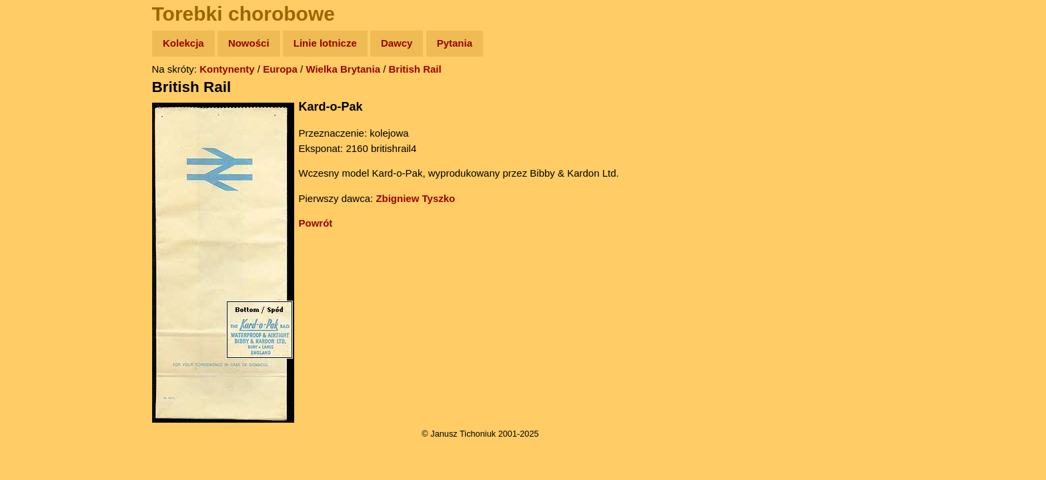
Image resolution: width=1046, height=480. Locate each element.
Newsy (38, 146)
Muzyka (40, 197)
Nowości (249, 43)
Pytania (454, 43)
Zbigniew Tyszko (415, 198)
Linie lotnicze (325, 43)
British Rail (415, 69)
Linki (34, 249)
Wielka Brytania (343, 69)
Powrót (316, 223)
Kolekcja (183, 43)
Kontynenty (227, 69)
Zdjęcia (40, 121)
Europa (280, 69)
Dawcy (397, 43)
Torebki (40, 275)
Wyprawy (44, 95)
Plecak (38, 223)
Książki (40, 172)
